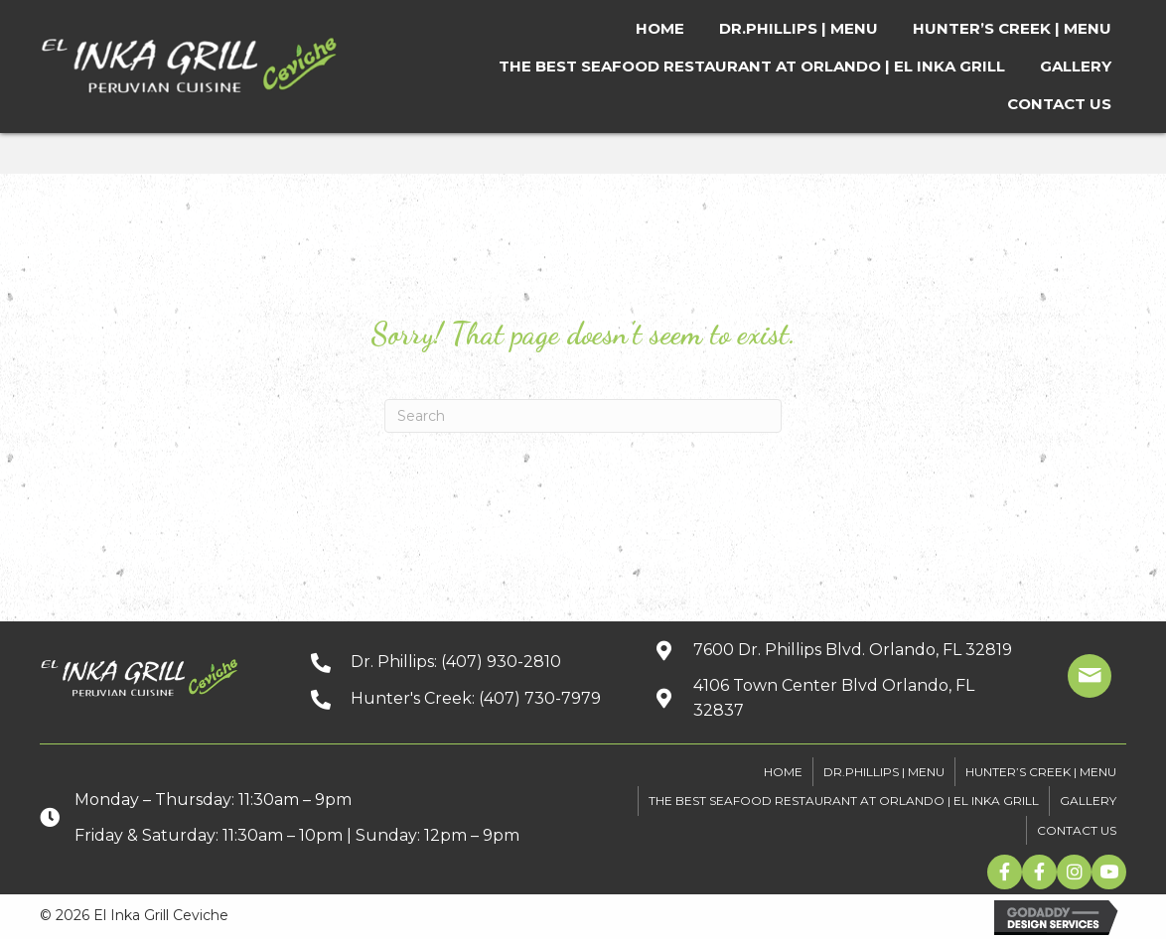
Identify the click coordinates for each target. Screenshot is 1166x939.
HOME (783, 771)
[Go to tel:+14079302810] (462, 661)
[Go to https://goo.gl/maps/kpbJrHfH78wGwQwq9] (833, 649)
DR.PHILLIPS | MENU (884, 771)
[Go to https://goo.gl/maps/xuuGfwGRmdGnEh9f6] (833, 698)
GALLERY (1088, 800)
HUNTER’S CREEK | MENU (1040, 771)
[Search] (583, 416)
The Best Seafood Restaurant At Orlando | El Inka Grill (844, 800)
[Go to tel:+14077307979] (462, 698)
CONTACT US (1076, 830)
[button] (1004, 872)
